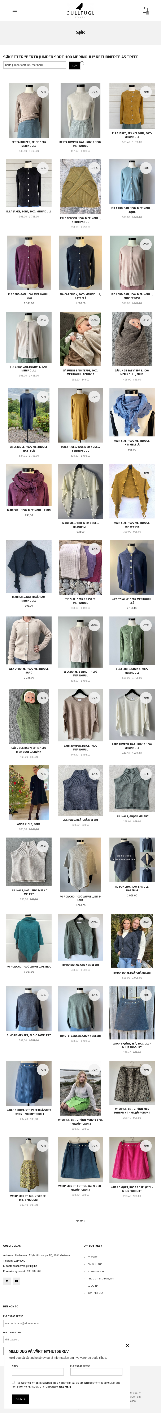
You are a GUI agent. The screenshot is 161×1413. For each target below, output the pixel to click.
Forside (92, 1257)
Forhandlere (96, 1271)
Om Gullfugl (95, 1264)
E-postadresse (13, 1316)
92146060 (19, 1260)
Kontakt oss (95, 1293)
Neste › (80, 1221)
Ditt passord (12, 1332)
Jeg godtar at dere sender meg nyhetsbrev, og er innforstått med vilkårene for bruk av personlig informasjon (66, 1385)
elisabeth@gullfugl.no (25, 1266)
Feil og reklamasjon (100, 1278)
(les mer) (65, 1387)
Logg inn (93, 1286)
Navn (38, 1370)
